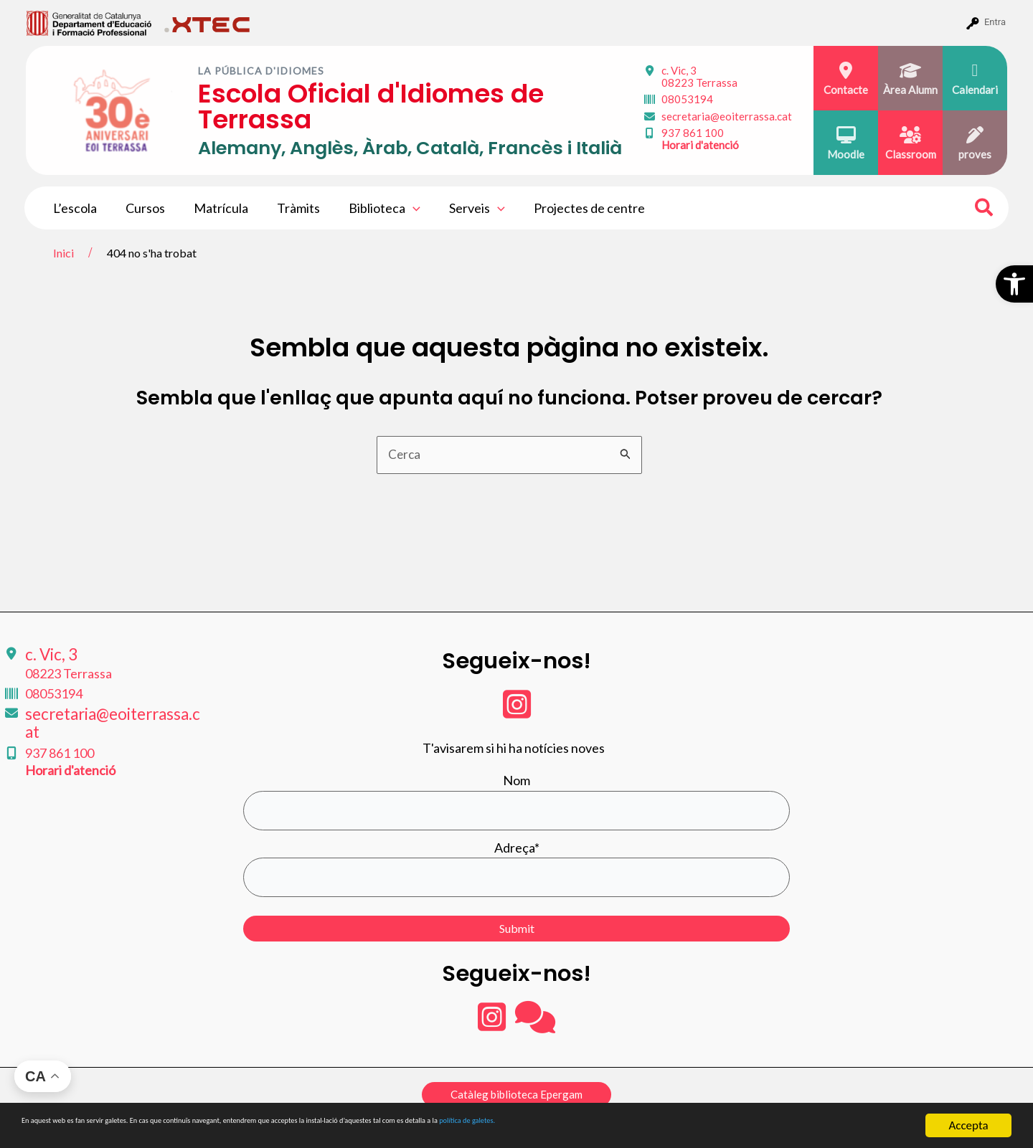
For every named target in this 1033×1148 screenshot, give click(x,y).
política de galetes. (757, 1126)
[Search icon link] (984, 209)
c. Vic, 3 (699, 76)
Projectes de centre (570, 208)
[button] (1014, 284)
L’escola (73, 208)
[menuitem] (89, 22)
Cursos (141, 208)
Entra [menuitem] (995, 21)
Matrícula (214, 208)
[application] (399, 207)
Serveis (461, 207)
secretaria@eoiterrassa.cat (726, 116)
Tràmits (288, 208)
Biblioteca (371, 207)
